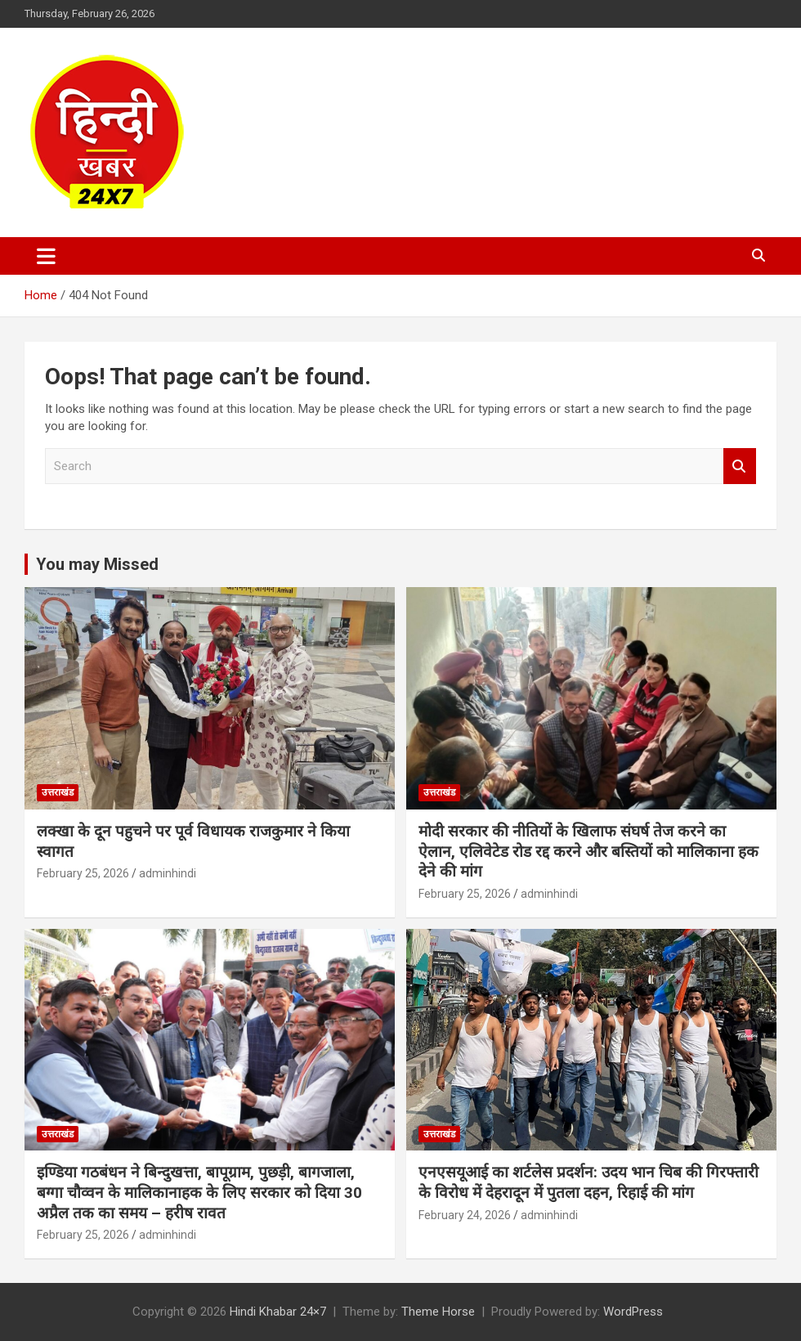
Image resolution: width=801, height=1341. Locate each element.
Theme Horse (438, 1311)
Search (739, 466)
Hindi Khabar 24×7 (278, 1311)
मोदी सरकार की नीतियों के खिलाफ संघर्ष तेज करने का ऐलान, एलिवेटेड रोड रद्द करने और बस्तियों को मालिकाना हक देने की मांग (588, 851)
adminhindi (167, 873)
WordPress (633, 1311)
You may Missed (97, 564)
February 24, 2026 (464, 1215)
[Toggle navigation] (46, 256)
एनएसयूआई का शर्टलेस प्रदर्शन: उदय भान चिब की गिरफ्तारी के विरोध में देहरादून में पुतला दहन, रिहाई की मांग (588, 1182)
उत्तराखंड (58, 792)
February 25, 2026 (83, 873)
